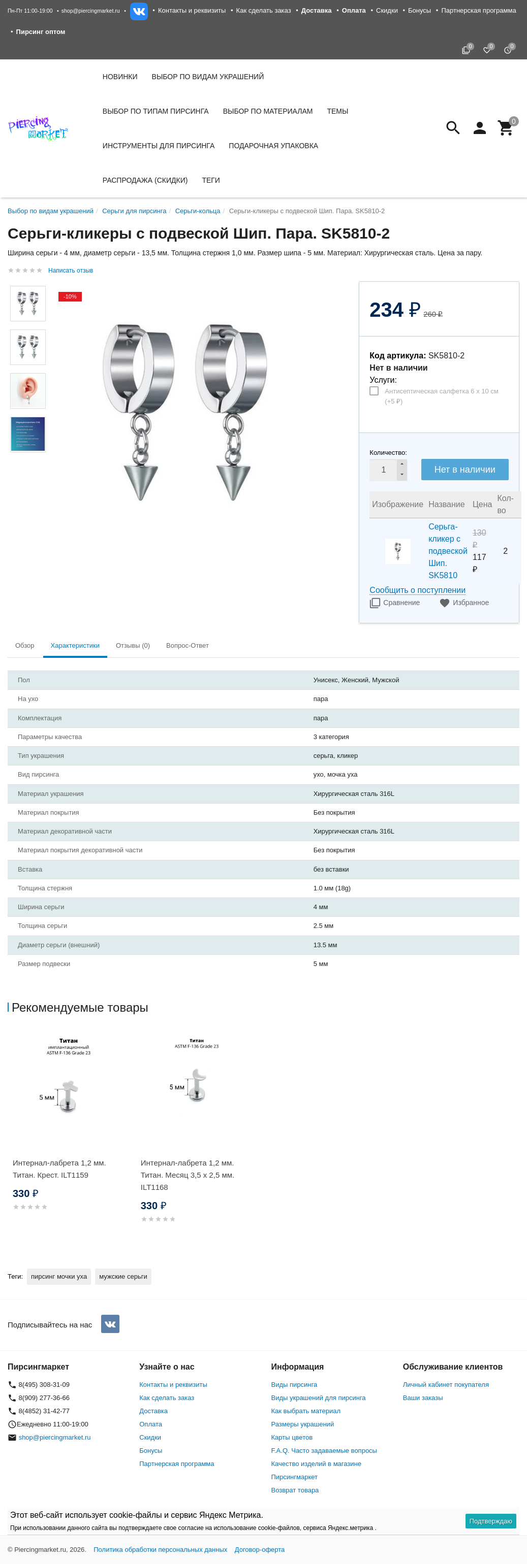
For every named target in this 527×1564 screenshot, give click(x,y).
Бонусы (419, 10)
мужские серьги (123, 1276)
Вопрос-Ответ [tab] (187, 645)
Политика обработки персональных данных (160, 1549)
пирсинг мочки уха (59, 1276)
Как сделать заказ (263, 10)
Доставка (153, 1411)
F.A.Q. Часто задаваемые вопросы (324, 1450)
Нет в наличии (465, 469)
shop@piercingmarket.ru (90, 11)
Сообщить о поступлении (417, 590)
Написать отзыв (70, 270)
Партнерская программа (478, 10)
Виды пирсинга (294, 1384)
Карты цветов (292, 1437)
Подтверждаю (491, 1521)
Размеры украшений (302, 1424)
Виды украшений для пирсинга (318, 1398)
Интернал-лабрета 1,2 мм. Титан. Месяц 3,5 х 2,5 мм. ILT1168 (187, 1174)
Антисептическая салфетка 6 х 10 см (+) (441, 396)
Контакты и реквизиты (192, 10)
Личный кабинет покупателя (446, 1384)
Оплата (150, 1424)
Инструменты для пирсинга (158, 146)
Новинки (120, 77)
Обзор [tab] (25, 645)
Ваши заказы (423, 1398)
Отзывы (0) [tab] (133, 645)
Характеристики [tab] (75, 645)
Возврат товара (295, 1490)
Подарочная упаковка (273, 146)
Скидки (387, 10)
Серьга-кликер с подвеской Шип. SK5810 (448, 551)
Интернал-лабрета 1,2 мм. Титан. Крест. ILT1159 (59, 1168)
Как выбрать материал (306, 1411)
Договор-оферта (260, 1549)
